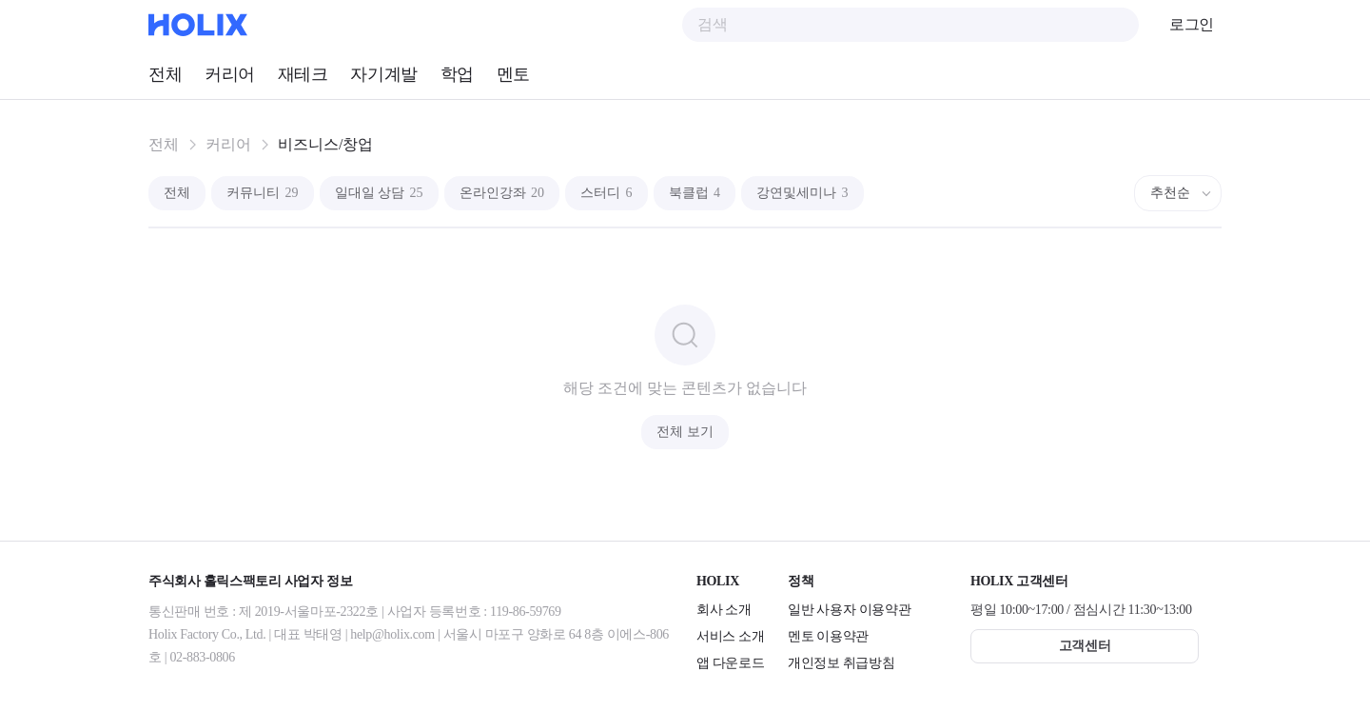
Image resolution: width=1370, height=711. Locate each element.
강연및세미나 (802, 193)
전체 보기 (685, 432)
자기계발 (383, 74)
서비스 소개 (730, 636)
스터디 (606, 193)
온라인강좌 (502, 193)
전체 (165, 74)
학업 (457, 74)
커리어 (230, 74)
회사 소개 (724, 609)
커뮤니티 (262, 193)
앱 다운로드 (730, 663)
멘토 (513, 74)
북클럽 (695, 193)
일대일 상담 (379, 193)
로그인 (1191, 24)
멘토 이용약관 (828, 636)
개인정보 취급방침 (841, 663)
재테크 (303, 74)
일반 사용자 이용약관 (849, 609)
